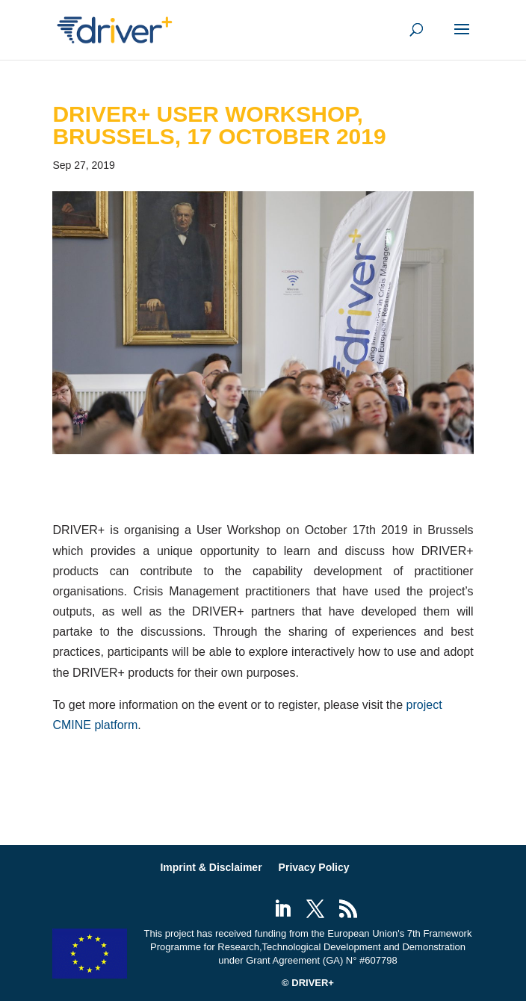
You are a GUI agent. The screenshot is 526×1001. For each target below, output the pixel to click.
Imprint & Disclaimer (211, 867)
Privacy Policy (314, 867)
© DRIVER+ (308, 982)
